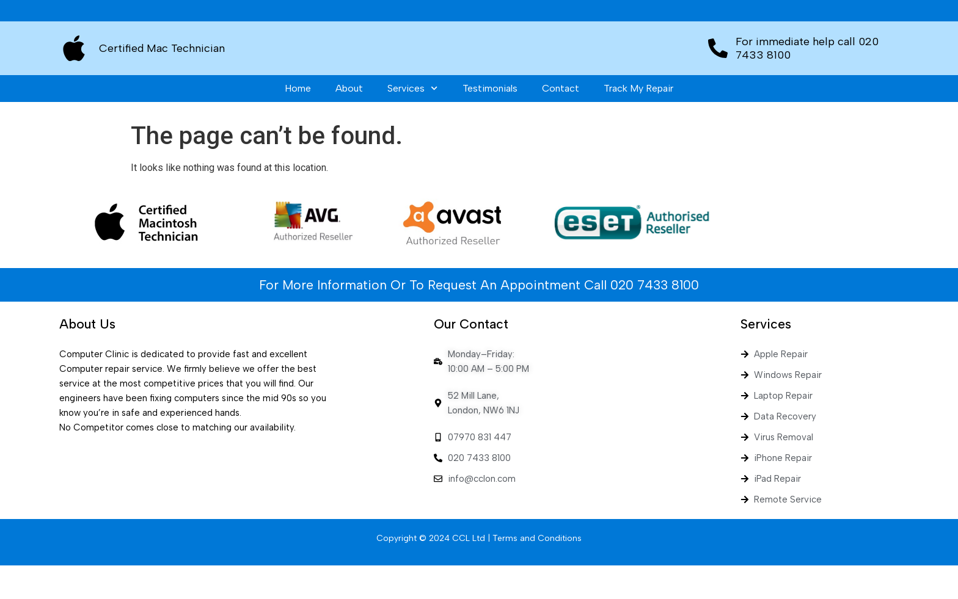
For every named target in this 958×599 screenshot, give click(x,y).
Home (298, 122)
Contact (560, 122)
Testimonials (490, 122)
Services (412, 121)
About (349, 122)
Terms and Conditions (537, 572)
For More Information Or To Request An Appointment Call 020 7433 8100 (479, 318)
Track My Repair (638, 122)
